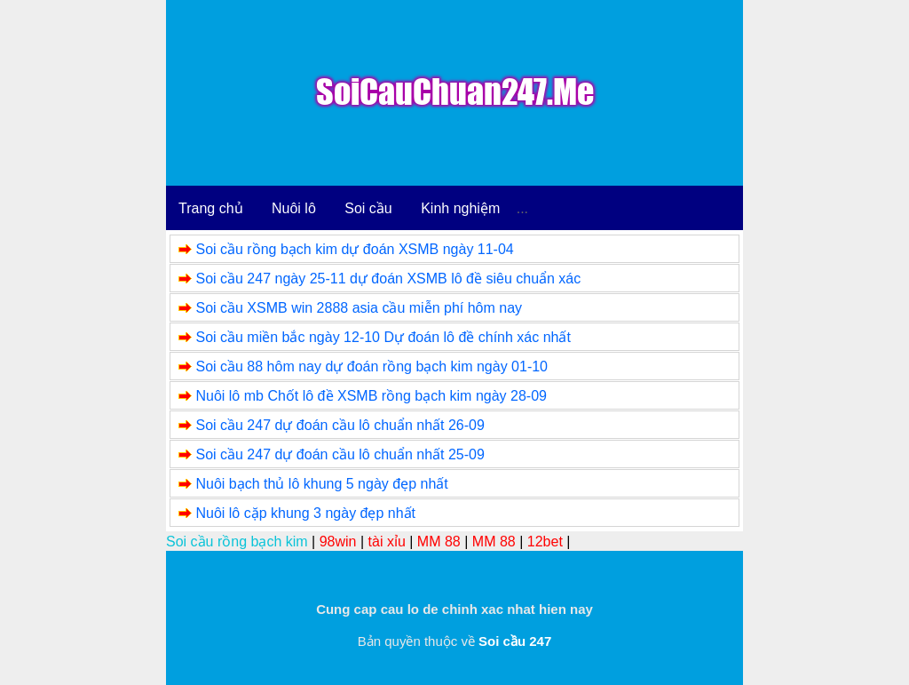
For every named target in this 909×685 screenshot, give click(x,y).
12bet (545, 541)
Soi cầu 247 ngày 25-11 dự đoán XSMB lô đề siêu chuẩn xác (388, 278)
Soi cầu (367, 208)
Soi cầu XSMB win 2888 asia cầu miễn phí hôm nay (358, 307)
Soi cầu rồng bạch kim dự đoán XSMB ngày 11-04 (354, 249)
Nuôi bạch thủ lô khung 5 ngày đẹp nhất (321, 483)
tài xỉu (387, 541)
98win (338, 541)
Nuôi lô (294, 208)
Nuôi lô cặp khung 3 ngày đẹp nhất (305, 513)
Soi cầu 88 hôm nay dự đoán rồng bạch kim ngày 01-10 (371, 366)
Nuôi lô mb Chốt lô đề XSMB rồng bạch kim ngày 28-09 (371, 395)
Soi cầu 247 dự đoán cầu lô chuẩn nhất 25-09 (339, 454)
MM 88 (439, 541)
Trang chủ (210, 208)
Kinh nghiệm (460, 208)
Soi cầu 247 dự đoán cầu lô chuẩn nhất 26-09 (339, 425)
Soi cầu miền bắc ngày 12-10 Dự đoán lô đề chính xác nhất (382, 337)
